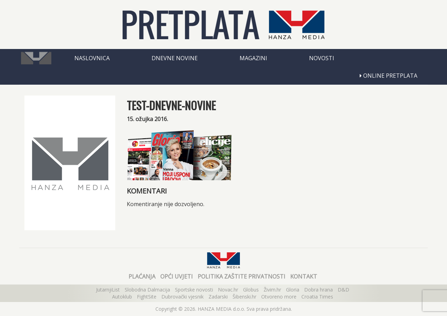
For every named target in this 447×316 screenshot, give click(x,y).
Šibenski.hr (244, 296)
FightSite (146, 296)
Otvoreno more (278, 296)
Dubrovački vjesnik (182, 296)
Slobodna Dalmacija (147, 289)
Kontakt (303, 276)
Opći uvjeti (176, 276)
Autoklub (122, 296)
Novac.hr (228, 289)
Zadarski (218, 296)
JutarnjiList (108, 289)
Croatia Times (317, 296)
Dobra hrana (318, 289)
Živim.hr (272, 289)
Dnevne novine (175, 58)
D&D (343, 289)
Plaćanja (142, 276)
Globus (251, 289)
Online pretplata (388, 75)
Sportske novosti (194, 289)
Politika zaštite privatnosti (241, 276)
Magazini (253, 58)
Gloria (292, 289)
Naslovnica (92, 58)
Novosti (321, 58)
